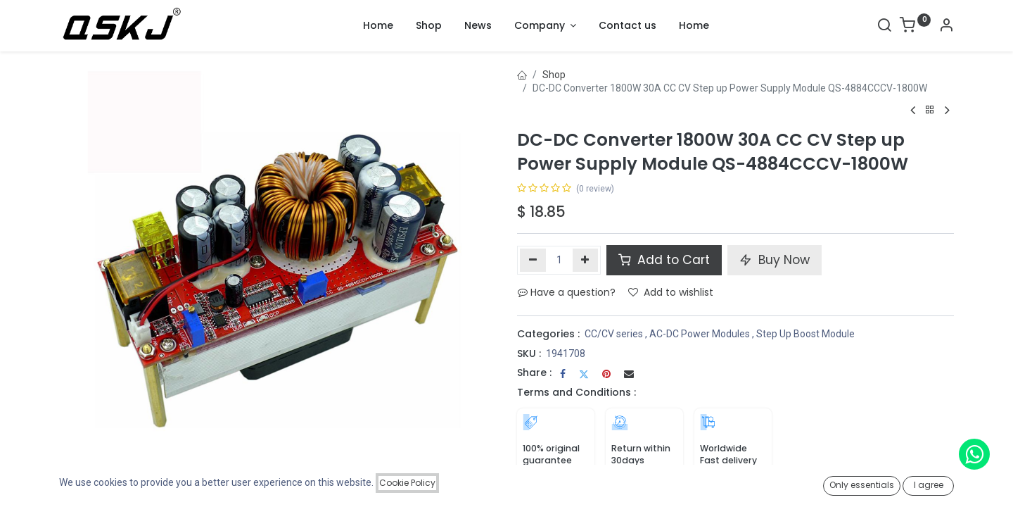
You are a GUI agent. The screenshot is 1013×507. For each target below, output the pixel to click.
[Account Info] (946, 26)
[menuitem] (378, 26)
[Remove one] (533, 260)
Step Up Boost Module (805, 333)
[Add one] (586, 260)
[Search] (884, 26)
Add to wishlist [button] (670, 292)
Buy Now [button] (774, 259)
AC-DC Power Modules (699, 333)
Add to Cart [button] (664, 259)
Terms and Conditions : (576, 392)
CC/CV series (614, 333)
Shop (554, 74)
